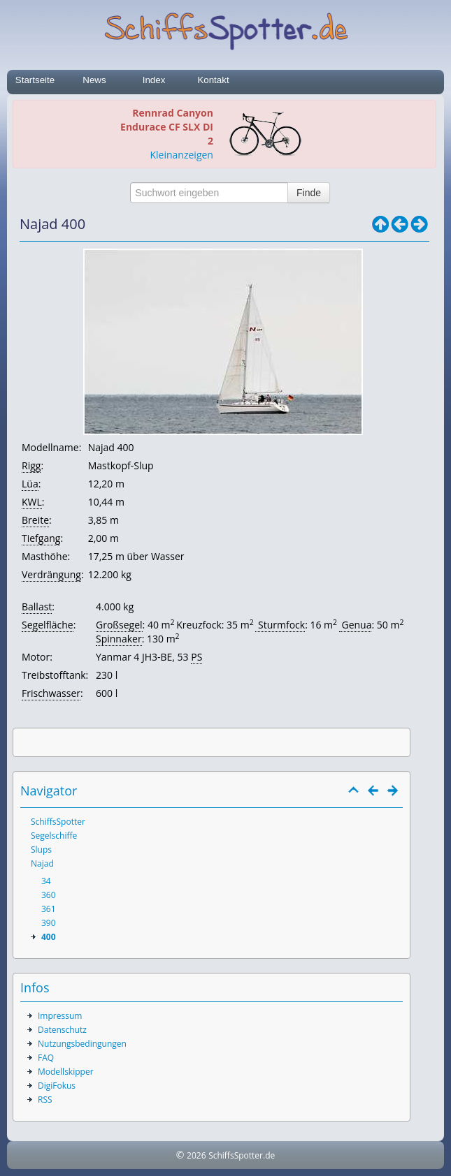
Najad (42, 863)
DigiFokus (57, 1086)
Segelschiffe (54, 835)
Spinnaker (119, 638)
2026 (196, 1155)
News (94, 80)
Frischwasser (51, 693)
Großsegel (119, 624)
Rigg (31, 465)
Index (154, 80)
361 (48, 909)
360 (48, 895)
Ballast (37, 606)
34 (46, 881)
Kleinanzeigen (181, 154)
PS (196, 656)
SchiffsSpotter (58, 822)
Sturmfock (280, 624)
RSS (45, 1099)
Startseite (35, 80)
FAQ (46, 1058)
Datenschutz (62, 1030)
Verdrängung (51, 574)
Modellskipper (66, 1072)
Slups (41, 849)
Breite (35, 520)
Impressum (60, 1016)
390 (48, 923)
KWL (32, 501)
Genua (355, 624)
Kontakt (213, 80)
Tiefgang (41, 538)
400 (48, 937)
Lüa (30, 483)
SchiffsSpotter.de (241, 1155)
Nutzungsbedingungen (82, 1044)
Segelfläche (47, 624)
